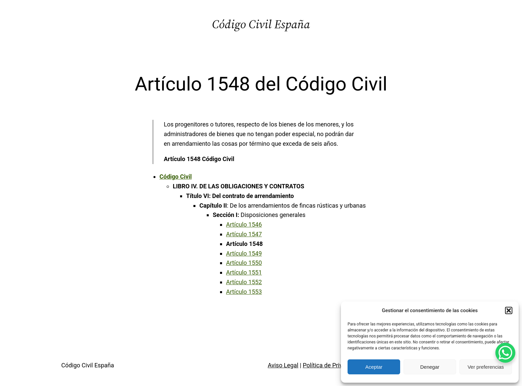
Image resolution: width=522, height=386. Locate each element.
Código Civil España (261, 24)
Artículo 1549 (244, 253)
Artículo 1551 (244, 272)
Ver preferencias (485, 367)
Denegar (429, 367)
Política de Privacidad (331, 365)
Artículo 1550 (244, 262)
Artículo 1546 (244, 224)
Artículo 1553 (244, 291)
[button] (508, 310)
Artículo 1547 (244, 234)
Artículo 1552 (244, 282)
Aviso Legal (283, 365)
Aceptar (374, 367)
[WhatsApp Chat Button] (505, 353)
